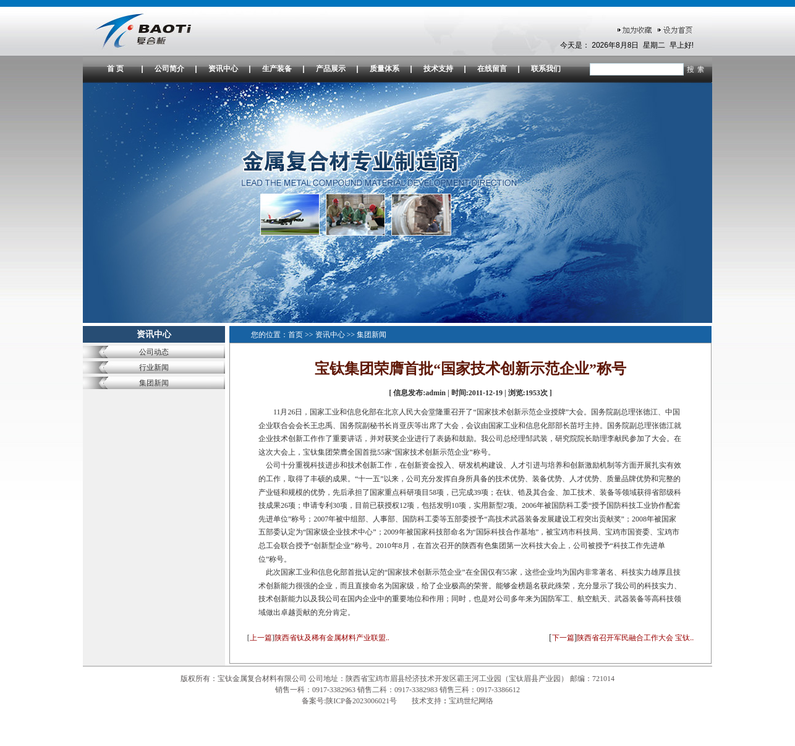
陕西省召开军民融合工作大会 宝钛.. (635, 637)
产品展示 (331, 68)
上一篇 (261, 637)
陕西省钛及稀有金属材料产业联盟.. (331, 637)
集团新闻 (154, 383)
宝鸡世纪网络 (471, 701)
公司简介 (169, 68)
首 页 (115, 68)
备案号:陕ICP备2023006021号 (350, 701)
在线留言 (492, 68)
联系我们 (546, 68)
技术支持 (438, 68)
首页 (295, 334)
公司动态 (154, 352)
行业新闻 (154, 367)
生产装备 (277, 68)
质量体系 (384, 68)
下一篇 (563, 637)
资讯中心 (223, 68)
